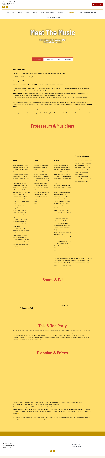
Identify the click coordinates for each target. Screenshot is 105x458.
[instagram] (3, 7)
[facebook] (7, 7)
